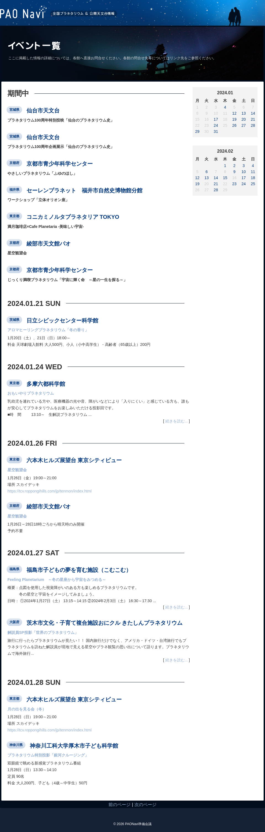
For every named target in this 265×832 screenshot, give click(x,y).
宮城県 (14, 110)
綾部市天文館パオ (48, 243)
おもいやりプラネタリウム (30, 393)
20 (244, 119)
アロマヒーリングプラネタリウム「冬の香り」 (48, 330)
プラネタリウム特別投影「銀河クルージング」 (48, 755)
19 (234, 119)
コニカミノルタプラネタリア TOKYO (72, 217)
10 (244, 171)
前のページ (119, 804)
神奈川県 (16, 745)
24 (216, 125)
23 (234, 184)
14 (253, 113)
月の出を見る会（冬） (26, 709)
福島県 (14, 569)
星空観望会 (17, 470)
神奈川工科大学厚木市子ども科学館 (74, 745)
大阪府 (14, 622)
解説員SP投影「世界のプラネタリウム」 (42, 632)
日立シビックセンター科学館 (62, 320)
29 (197, 131)
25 (253, 184)
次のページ (145, 804)
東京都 (14, 216)
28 (253, 125)
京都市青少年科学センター (59, 164)
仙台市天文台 (43, 110)
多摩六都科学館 (45, 384)
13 (244, 113)
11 (253, 171)
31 (216, 131)
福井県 (14, 190)
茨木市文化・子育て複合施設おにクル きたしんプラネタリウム (104, 623)
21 (253, 119)
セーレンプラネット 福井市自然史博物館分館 (84, 190)
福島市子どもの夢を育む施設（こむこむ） (78, 570)
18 (253, 178)
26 (234, 125)
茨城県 (14, 320)
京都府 (14, 163)
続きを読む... (176, 421)
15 (225, 178)
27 (244, 125)
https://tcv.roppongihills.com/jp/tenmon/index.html (49, 491)
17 (216, 119)
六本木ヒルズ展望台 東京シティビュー (74, 460)
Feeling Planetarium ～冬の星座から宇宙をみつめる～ (56, 579)
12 (234, 113)
